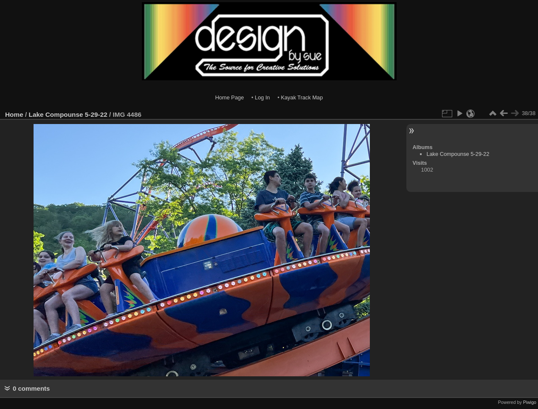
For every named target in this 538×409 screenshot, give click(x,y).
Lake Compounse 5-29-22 (68, 114)
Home (14, 114)
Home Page (229, 97)
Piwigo (529, 402)
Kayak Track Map (302, 97)
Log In (262, 97)
